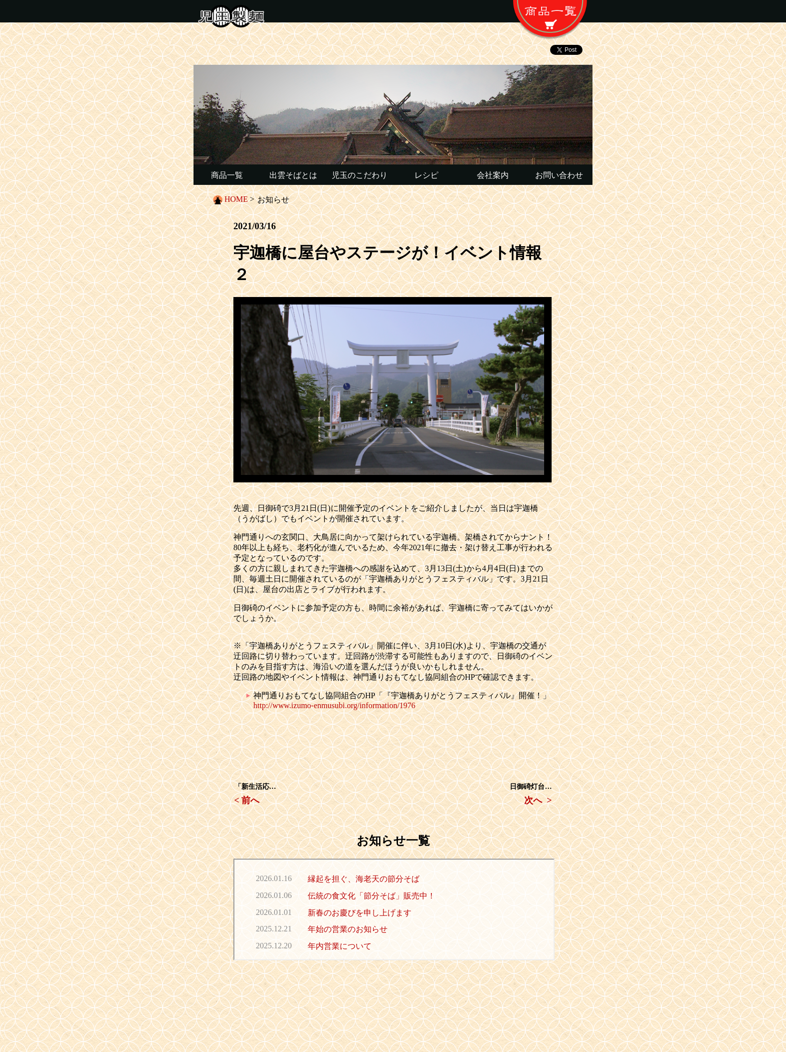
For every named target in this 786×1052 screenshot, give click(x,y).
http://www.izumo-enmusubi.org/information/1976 (334, 705)
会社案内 (493, 175)
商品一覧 (227, 175)
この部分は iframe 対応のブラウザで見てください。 (394, 909)
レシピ (426, 175)
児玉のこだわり (360, 175)
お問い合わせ (559, 175)
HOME (236, 199)
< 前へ (247, 800)
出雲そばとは (293, 175)
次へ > (538, 800)
